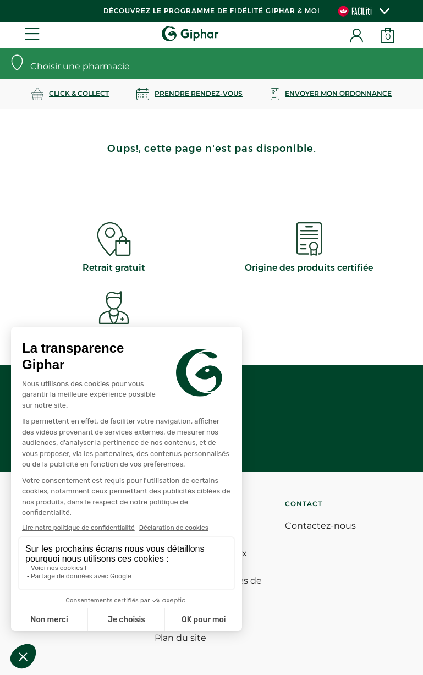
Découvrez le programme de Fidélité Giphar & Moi (211, 11)
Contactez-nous (320, 525)
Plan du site (180, 638)
